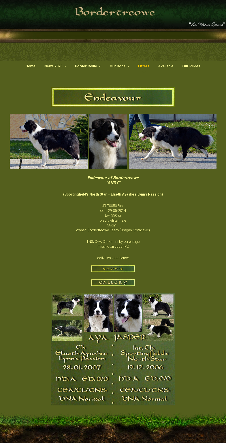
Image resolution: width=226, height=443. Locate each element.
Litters (143, 66)
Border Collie (86, 66)
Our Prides (191, 66)
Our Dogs (118, 66)
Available (165, 66)
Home (31, 66)
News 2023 (53, 66)
